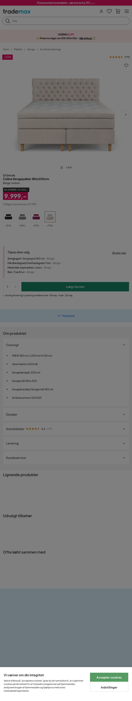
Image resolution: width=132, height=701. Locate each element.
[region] (66, 684)
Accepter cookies (109, 677)
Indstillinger (109, 687)
